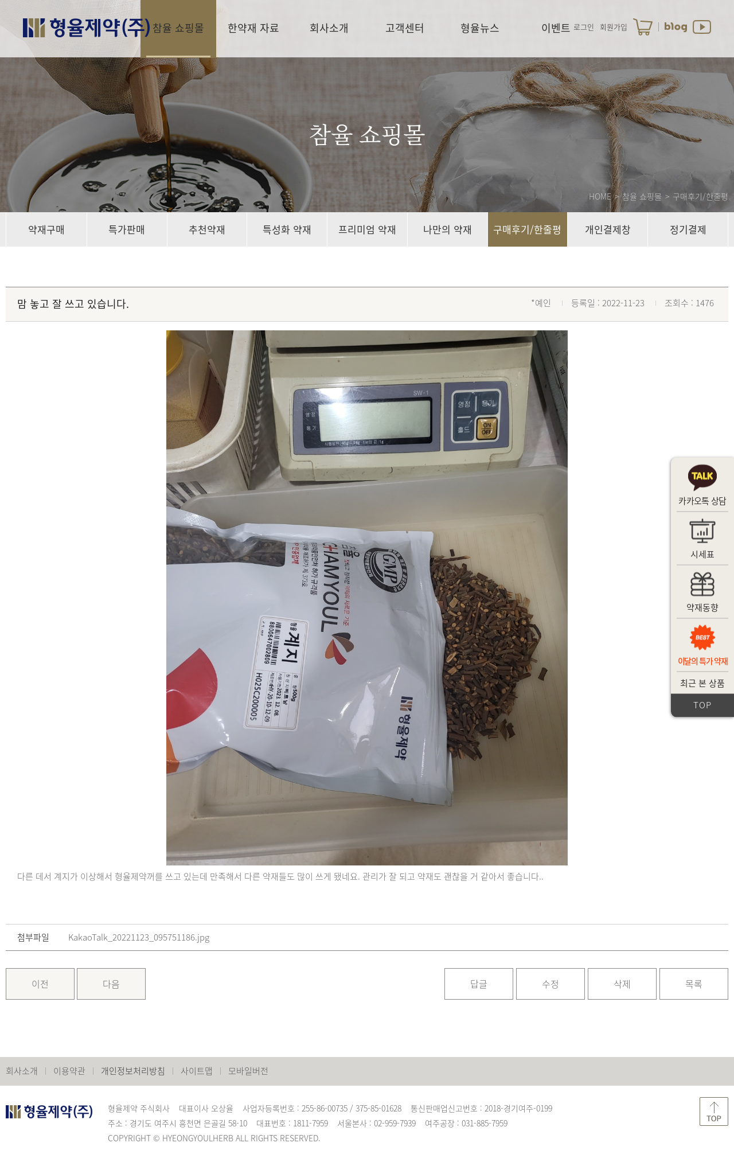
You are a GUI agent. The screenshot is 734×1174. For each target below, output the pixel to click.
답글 (478, 983)
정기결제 (688, 229)
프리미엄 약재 (367, 229)
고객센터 (404, 28)
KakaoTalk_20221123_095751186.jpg (138, 937)
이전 (40, 983)
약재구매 (46, 229)
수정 (550, 983)
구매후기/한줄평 (527, 229)
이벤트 (556, 28)
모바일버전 (248, 1070)
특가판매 (126, 229)
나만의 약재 (447, 229)
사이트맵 (197, 1070)
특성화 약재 (287, 229)
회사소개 (329, 28)
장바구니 (643, 27)
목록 (693, 983)
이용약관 (69, 1070)
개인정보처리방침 (133, 1070)
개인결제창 (608, 229)
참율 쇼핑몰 (178, 28)
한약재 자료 (253, 28)
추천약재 (207, 229)
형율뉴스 (479, 28)
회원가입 (613, 26)
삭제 (622, 983)
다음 (111, 983)
